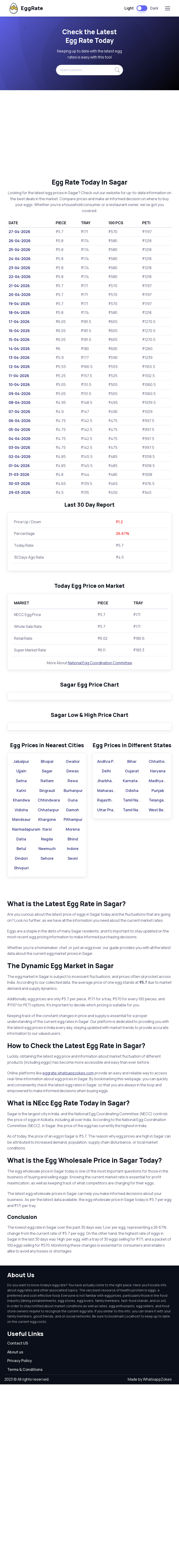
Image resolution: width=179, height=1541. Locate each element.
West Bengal (160, 966)
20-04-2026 (20, 294)
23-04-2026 (19, 267)
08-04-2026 (20, 402)
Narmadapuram (26, 985)
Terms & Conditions (25, 1525)
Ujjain (21, 927)
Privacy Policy (19, 1517)
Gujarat (132, 927)
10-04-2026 (19, 384)
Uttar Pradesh (109, 966)
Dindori (21, 1014)
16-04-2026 (19, 330)
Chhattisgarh (161, 917)
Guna (73, 956)
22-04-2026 (20, 276)
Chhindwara (49, 956)
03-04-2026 (19, 447)
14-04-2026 (19, 348)
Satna (21, 937)
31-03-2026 (19, 474)
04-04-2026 (20, 438)
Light (129, 8)
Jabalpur (21, 917)
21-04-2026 (19, 285)
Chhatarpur (48, 966)
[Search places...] (89, 70)
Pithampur (73, 976)
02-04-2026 (20, 456)
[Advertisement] (89, 134)
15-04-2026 (19, 339)
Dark (154, 8)
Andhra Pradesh (111, 917)
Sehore (47, 1014)
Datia (21, 995)
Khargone (47, 976)
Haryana (157, 927)
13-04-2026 (19, 357)
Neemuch (47, 1005)
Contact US (17, 1499)
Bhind (73, 995)
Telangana (158, 956)
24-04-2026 (20, 258)
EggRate (25, 8)
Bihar (132, 917)
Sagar (47, 927)
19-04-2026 (19, 303)
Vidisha (21, 966)
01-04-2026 (19, 465)
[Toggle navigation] (167, 8)
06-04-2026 (20, 420)
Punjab (157, 946)
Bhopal (47, 917)
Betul (21, 1005)
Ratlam (47, 937)
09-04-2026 (20, 393)
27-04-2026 (19, 231)
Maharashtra (109, 946)
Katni (21, 946)
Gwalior (73, 917)
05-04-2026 (19, 429)
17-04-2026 (19, 321)
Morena (73, 985)
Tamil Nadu (133, 956)
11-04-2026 (19, 375)
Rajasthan (106, 956)
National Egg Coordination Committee (100, 662)
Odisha (131, 946)
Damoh (72, 966)
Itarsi (47, 985)
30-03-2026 (19, 483)
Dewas (72, 927)
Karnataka (132, 937)
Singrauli (47, 946)
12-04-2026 (19, 366)
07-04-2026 (19, 411)
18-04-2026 (19, 312)
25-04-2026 (19, 249)
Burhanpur (73, 946)
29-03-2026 (19, 492)
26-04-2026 (20, 240)
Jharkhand (106, 937)
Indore (73, 1005)
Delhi (106, 927)
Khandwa (21, 956)
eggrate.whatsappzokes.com (68, 1229)
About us (15, 1508)
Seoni (73, 1014)
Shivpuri (21, 1024)
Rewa (73, 937)
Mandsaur (21, 976)
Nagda (47, 995)
